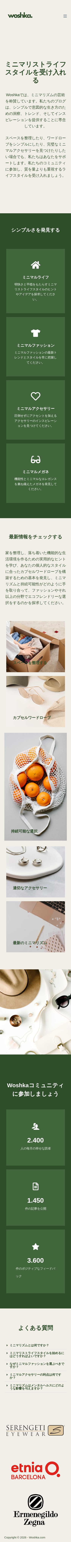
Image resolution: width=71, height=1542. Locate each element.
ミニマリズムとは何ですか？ (29, 1345)
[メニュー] (65, 16)
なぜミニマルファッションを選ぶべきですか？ (37, 1365)
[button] (35, 1345)
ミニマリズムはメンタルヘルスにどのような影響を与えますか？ (37, 1387)
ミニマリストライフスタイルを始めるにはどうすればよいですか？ (37, 1354)
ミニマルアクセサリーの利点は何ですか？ (35, 1376)
